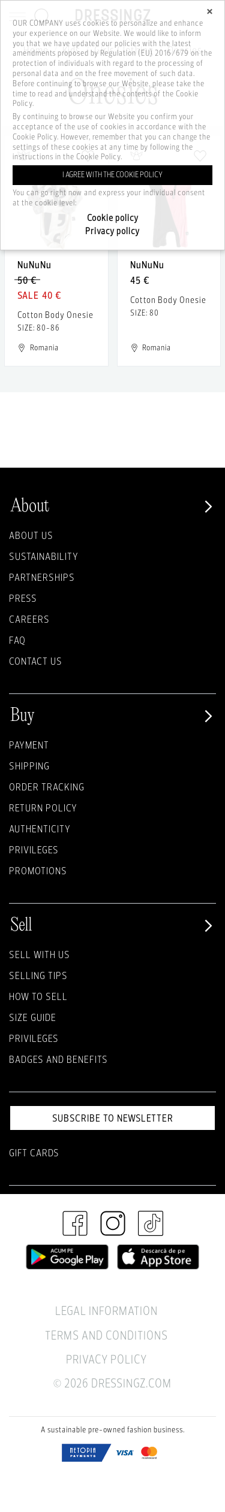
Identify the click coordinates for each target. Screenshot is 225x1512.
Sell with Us (39, 954)
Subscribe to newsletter (112, 1117)
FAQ (17, 640)
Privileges (34, 849)
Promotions (38, 870)
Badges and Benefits (58, 1059)
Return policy (43, 807)
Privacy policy (112, 231)
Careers (29, 619)
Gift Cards (34, 1152)
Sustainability (44, 556)
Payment (29, 744)
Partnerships (42, 577)
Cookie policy (113, 217)
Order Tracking (47, 786)
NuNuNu (34, 264)
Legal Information (106, 1310)
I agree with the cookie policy (112, 174)
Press (23, 598)
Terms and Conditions (106, 1335)
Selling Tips (38, 975)
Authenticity (40, 828)
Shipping (29, 765)
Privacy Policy (106, 1359)
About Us (31, 535)
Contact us (35, 661)
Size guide (32, 1017)
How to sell (38, 996)
